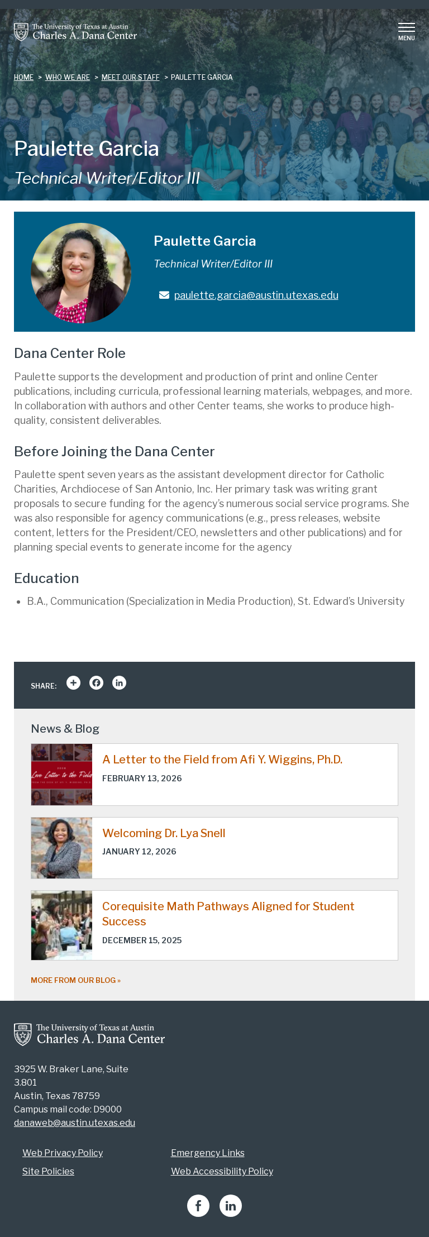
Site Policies (48, 1171)
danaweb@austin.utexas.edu (74, 1122)
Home (24, 77)
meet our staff (131, 77)
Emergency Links (208, 1153)
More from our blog (73, 980)
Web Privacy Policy (62, 1153)
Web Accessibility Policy (222, 1171)
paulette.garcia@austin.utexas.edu (256, 295)
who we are (67, 77)
